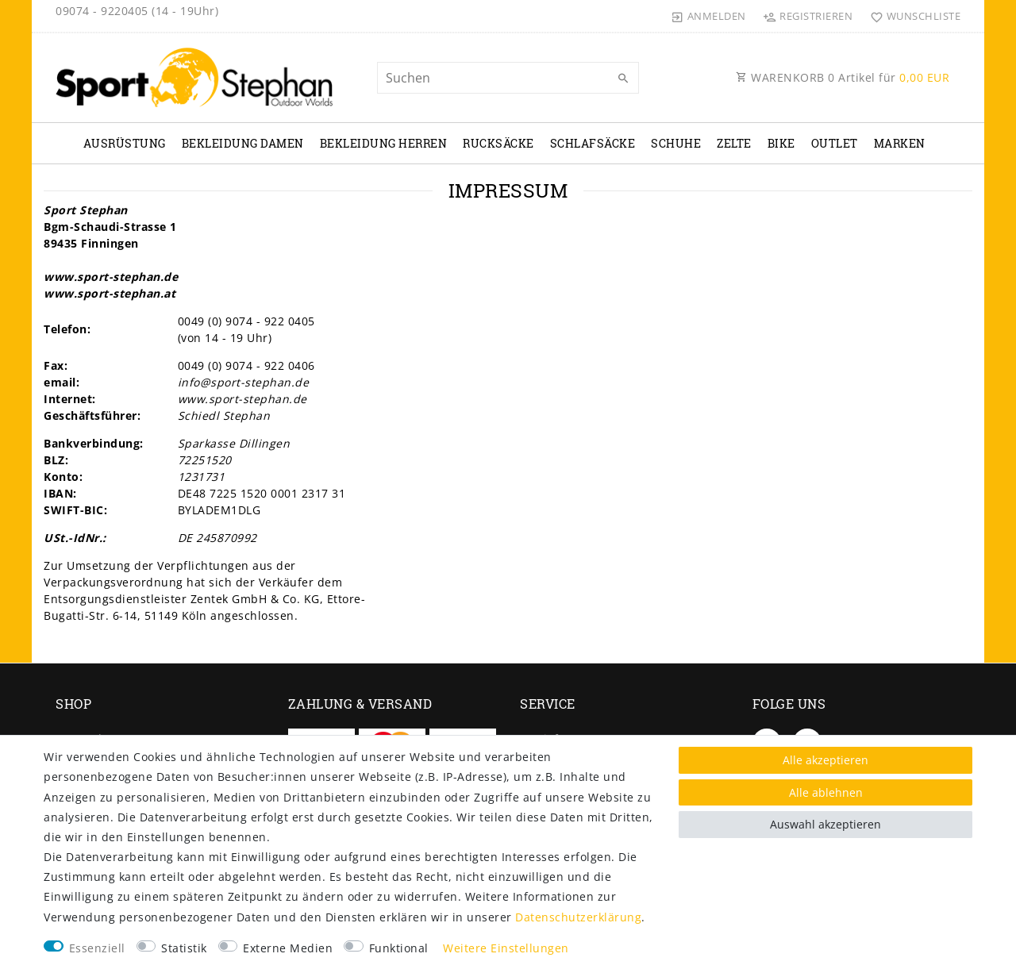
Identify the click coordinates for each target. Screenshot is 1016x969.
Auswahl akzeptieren (825, 824)
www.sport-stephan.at (109, 293)
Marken (900, 143)
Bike (781, 143)
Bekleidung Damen (243, 143)
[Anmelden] (708, 16)
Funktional (399, 948)
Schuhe (676, 143)
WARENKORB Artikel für (842, 77)
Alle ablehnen (826, 792)
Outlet (834, 143)
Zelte (734, 143)
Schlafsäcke (593, 143)
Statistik (184, 948)
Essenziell (97, 948)
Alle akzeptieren (825, 759)
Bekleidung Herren (384, 143)
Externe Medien (288, 948)
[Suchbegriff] (508, 78)
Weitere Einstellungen (506, 948)
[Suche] (623, 78)
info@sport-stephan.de (244, 382)
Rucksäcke (498, 143)
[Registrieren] (808, 16)
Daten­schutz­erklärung (578, 917)
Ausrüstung (124, 143)
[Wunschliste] (911, 16)
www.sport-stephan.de (111, 276)
